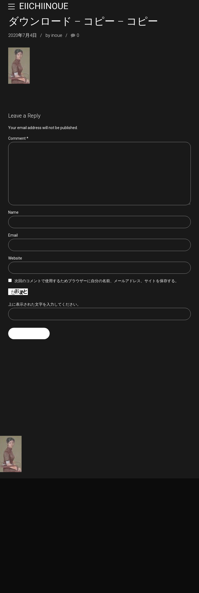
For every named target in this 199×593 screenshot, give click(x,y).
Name (13, 212)
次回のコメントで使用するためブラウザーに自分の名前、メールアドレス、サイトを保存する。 (96, 281)
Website (15, 258)
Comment (18, 138)
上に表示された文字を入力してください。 (44, 304)
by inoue (54, 35)
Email (13, 235)
